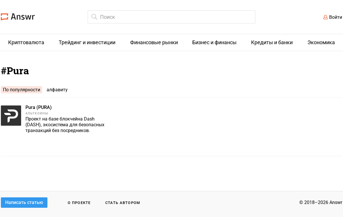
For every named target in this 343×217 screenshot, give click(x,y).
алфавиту (57, 89)
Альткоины (36, 113)
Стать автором (122, 203)
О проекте (79, 203)
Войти (335, 17)
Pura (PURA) (38, 107)
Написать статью (24, 202)
